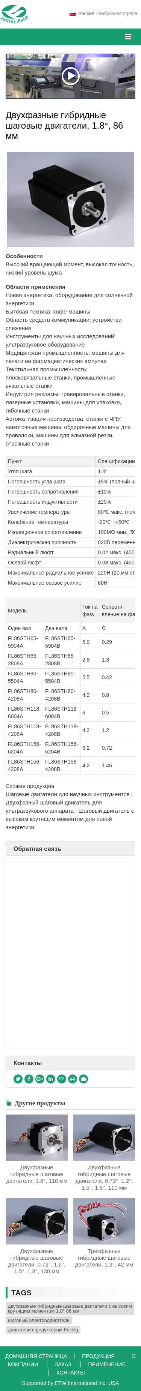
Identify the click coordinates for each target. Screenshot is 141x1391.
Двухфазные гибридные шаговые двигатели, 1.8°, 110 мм (36, 1174)
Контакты (28, 1063)
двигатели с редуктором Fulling (43, 1329)
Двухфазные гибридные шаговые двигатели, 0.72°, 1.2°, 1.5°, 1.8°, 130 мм (36, 1261)
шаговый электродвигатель (39, 1320)
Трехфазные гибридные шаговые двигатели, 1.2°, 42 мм (104, 1258)
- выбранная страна (108, 13)
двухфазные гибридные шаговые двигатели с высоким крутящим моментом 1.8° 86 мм (70, 1308)
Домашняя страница (36, 1356)
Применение (107, 1364)
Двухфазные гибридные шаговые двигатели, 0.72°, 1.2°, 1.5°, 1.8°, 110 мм (104, 1177)
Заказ (64, 1364)
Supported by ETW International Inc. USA (70, 1383)
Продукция (99, 1356)
